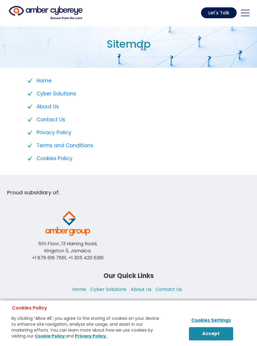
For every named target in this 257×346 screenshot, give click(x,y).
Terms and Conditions (65, 145)
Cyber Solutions (56, 93)
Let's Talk (218, 13)
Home (44, 80)
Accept (211, 333)
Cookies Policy (55, 158)
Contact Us (51, 119)
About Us (48, 106)
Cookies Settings (211, 320)
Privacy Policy (54, 132)
